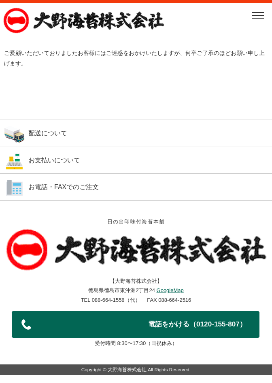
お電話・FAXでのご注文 (63, 186)
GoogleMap (170, 290)
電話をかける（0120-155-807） (197, 324)
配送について (47, 133)
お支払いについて (54, 160)
